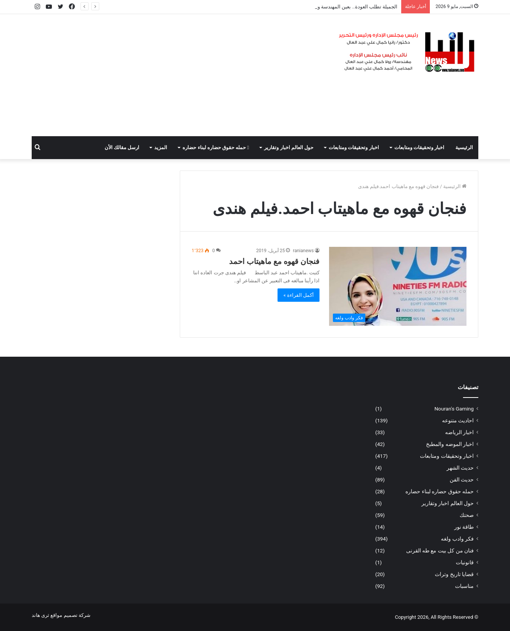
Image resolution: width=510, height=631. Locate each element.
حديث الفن (462, 479)
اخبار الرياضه (459, 432)
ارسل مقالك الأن (122, 147)
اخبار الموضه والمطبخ (450, 444)
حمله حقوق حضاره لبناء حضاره (215, 147)
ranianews (303, 250)
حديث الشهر (460, 468)
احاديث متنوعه (458, 420)
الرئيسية (464, 147)
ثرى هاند (40, 615)
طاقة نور (464, 527)
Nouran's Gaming (454, 409)
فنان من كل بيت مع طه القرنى (440, 550)
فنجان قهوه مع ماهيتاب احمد (274, 261)
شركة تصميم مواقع (70, 615)
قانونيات (465, 562)
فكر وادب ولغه (457, 539)
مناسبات (464, 586)
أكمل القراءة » (298, 295)
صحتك (467, 515)
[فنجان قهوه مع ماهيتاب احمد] (397, 286)
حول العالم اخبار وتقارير (288, 147)
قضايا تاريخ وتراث (454, 574)
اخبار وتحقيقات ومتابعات (419, 147)
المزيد (160, 147)
